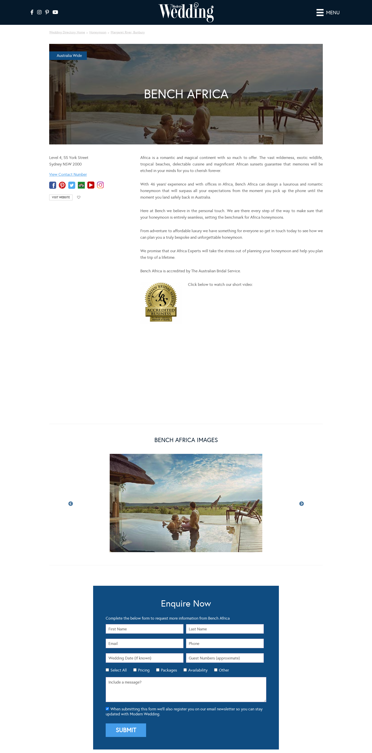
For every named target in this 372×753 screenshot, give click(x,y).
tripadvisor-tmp (81, 185)
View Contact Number (68, 174)
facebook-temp (52, 185)
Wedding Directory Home (67, 32)
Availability (198, 670)
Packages (169, 670)
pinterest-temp (62, 185)
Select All (118, 670)
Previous (70, 504)
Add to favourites (78, 197)
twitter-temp (71, 185)
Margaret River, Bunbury (128, 32)
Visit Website (61, 197)
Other (224, 670)
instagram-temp (100, 185)
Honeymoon (97, 32)
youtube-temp (90, 185)
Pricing (144, 670)
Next (301, 504)
